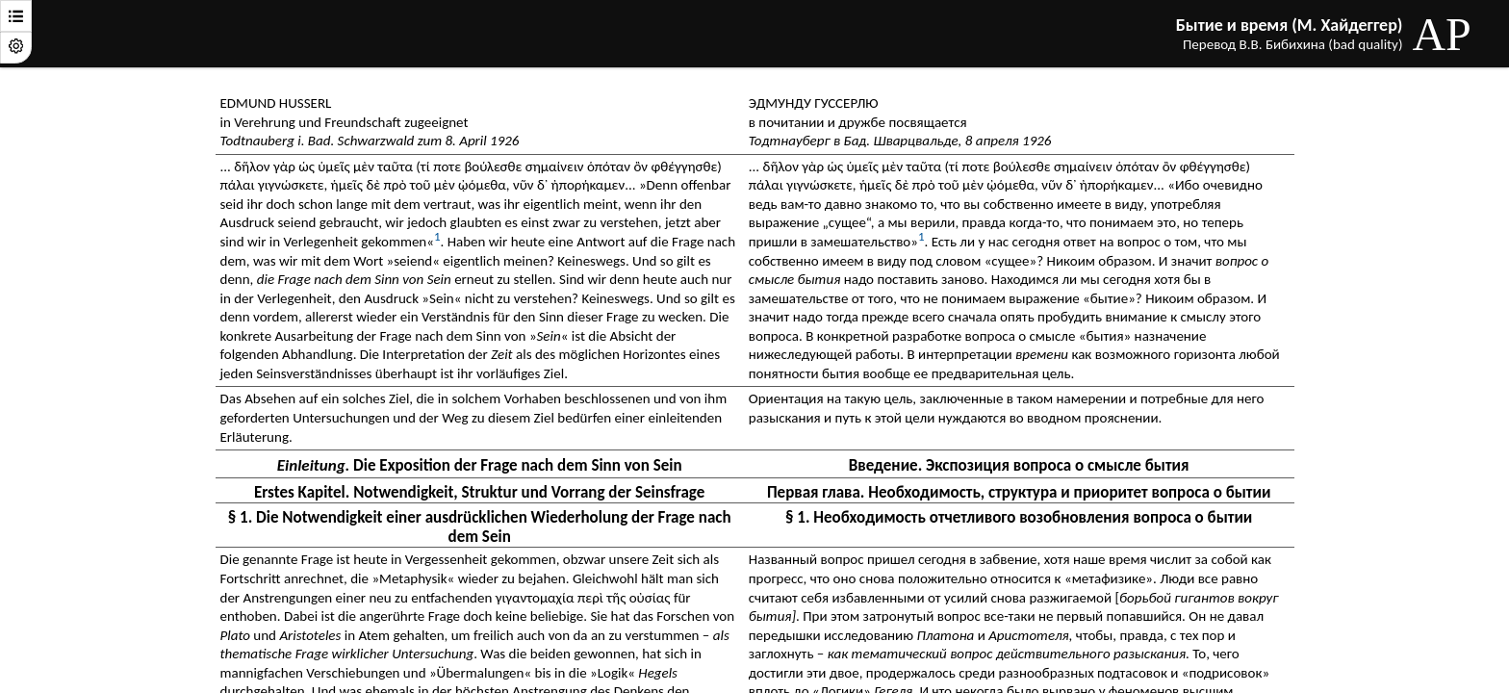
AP (1441, 34)
